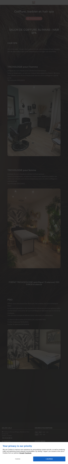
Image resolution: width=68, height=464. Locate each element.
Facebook (28, 453)
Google (21, 453)
